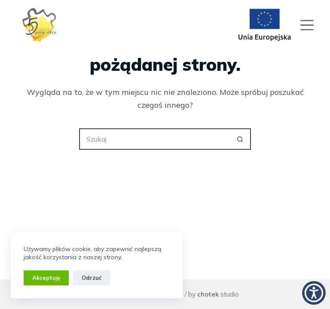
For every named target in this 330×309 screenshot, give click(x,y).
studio (218, 294)
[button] (314, 293)
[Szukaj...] (154, 139)
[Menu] (307, 25)
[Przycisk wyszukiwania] (240, 139)
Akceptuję (46, 277)
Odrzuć (92, 277)
